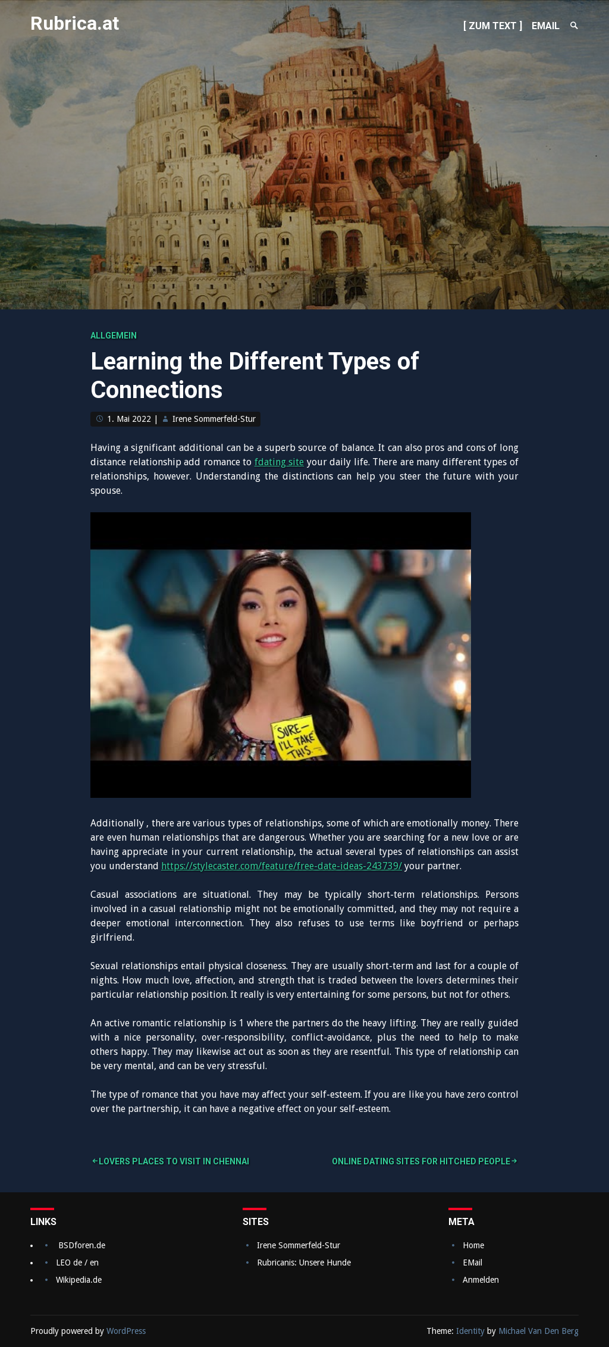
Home (473, 1245)
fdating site (279, 462)
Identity (470, 1331)
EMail (472, 1262)
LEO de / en (77, 1262)
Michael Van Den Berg (538, 1331)
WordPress (126, 1331)
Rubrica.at (74, 23)
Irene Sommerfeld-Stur (214, 419)
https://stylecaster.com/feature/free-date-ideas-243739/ (281, 866)
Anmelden (481, 1280)
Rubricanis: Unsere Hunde (304, 1262)
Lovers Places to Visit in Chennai (174, 1161)
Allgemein (113, 335)
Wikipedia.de (79, 1280)
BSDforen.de (81, 1245)
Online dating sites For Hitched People (421, 1161)
